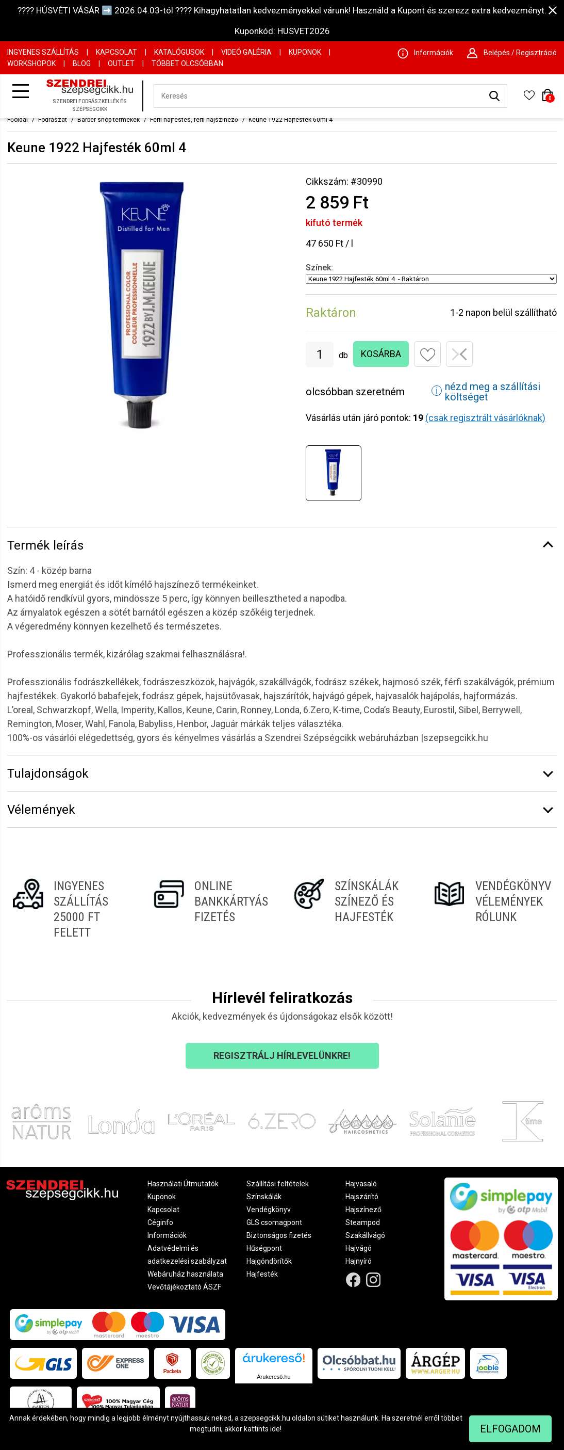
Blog (82, 63)
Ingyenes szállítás (43, 52)
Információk (167, 1235)
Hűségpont (264, 1248)
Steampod (362, 1222)
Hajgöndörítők (269, 1261)
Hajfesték (262, 1274)
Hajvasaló (361, 1184)
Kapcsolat (116, 52)
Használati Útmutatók (183, 1184)
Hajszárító (361, 1197)
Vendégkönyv (268, 1209)
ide (275, 1429)
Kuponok (305, 52)
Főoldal (17, 119)
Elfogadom (510, 1429)
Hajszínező (363, 1209)
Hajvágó (358, 1248)
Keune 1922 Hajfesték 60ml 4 (290, 119)
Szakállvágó (365, 1235)
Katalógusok (179, 52)
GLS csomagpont (274, 1222)
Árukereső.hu (273, 1377)
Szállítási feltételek (277, 1184)
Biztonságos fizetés (278, 1235)
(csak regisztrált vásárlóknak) (485, 417)
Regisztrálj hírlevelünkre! (282, 1055)
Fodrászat (52, 119)
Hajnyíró (358, 1261)
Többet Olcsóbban (187, 63)
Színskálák (263, 1197)
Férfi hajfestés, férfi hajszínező (194, 119)
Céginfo (160, 1222)
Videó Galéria (246, 52)
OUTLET (121, 63)
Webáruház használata (185, 1274)
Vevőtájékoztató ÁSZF (184, 1287)
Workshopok (31, 63)
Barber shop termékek (108, 119)
